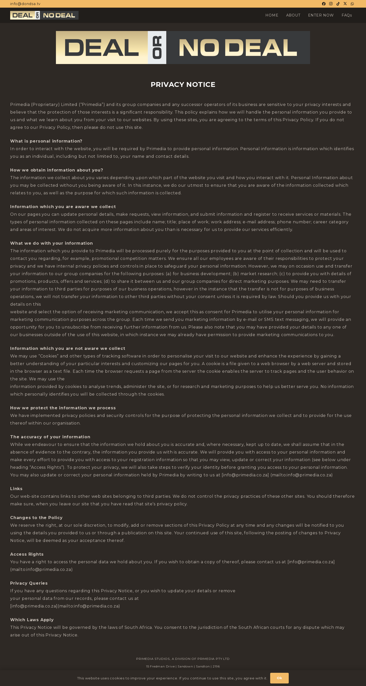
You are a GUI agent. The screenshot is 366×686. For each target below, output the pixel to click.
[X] (345, 3)
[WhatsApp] (352, 3)
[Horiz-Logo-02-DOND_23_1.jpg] (44, 15)
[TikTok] (338, 3)
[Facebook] (323, 3)
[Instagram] (330, 3)
